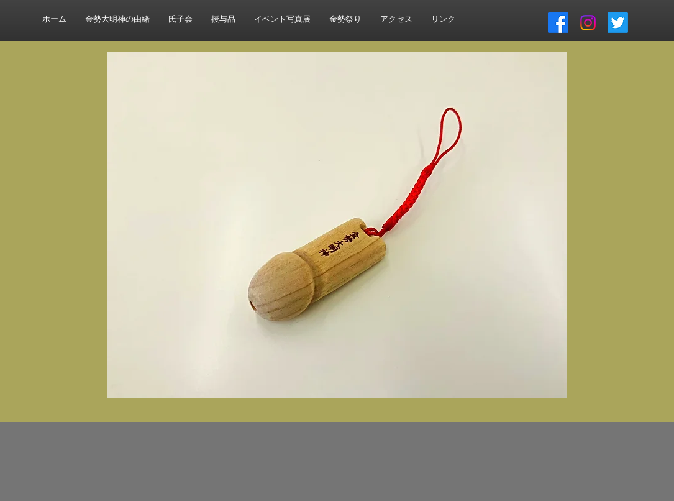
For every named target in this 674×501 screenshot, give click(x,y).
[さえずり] (618, 22)
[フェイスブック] (558, 22)
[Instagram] (588, 22)
